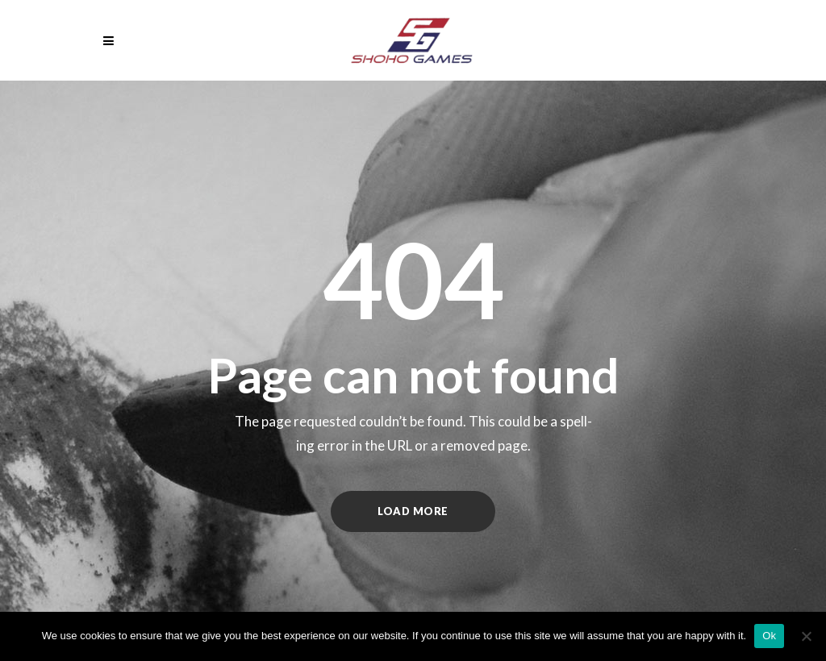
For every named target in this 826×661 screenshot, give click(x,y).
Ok (769, 636)
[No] (806, 636)
